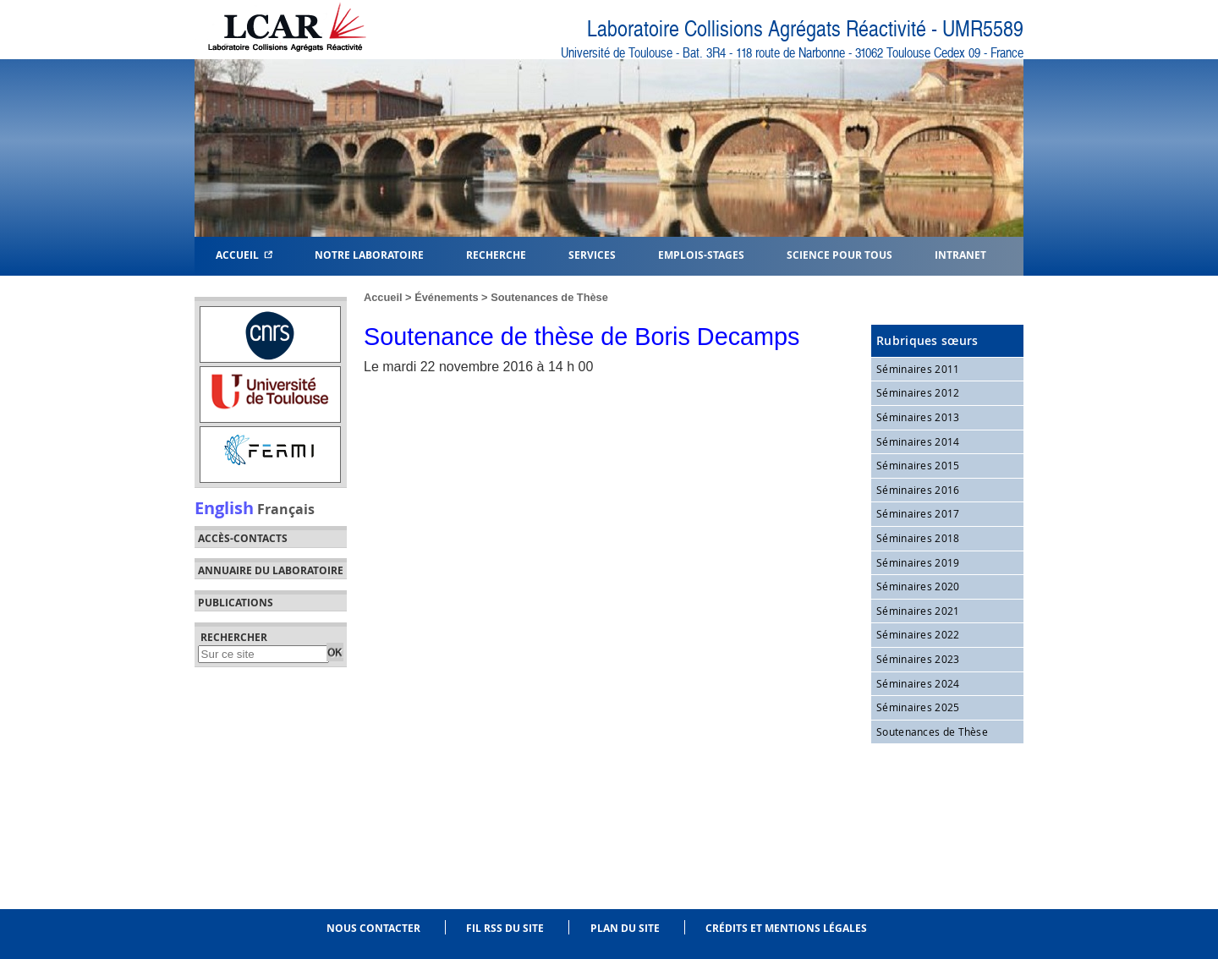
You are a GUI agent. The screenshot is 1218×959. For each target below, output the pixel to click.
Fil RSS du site (505, 928)
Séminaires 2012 (918, 392)
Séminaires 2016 (918, 489)
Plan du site (625, 928)
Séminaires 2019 (918, 562)
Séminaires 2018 (918, 538)
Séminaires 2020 (918, 586)
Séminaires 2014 (918, 441)
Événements (446, 297)
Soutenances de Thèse (549, 297)
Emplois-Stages (701, 254)
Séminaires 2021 (918, 610)
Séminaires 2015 (918, 465)
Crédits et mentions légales (786, 928)
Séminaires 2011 (918, 368)
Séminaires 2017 (918, 513)
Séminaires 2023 (918, 659)
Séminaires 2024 (918, 683)
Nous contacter (373, 928)
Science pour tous (839, 254)
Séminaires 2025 (918, 707)
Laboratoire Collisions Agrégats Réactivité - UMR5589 (805, 29)
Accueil (244, 254)
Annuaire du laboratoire (270, 571)
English (224, 507)
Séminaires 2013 (918, 417)
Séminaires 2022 (918, 634)
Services (592, 254)
